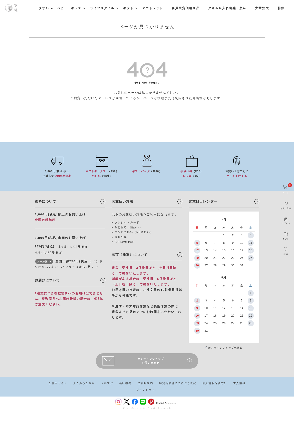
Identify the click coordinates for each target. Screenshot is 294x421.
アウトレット (152, 8)
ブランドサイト (147, 389)
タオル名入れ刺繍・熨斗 (227, 8)
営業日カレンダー (203, 201)
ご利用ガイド (57, 383)
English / (161, 403)
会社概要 (125, 383)
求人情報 (239, 383)
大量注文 (262, 8)
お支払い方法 (122, 201)
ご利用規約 (145, 383)
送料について (45, 201)
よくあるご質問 (84, 383)
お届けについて (47, 280)
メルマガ (107, 383)
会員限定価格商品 (185, 8)
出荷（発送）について (130, 254)
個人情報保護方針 (214, 383)
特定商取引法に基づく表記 (177, 383)
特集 (281, 8)
